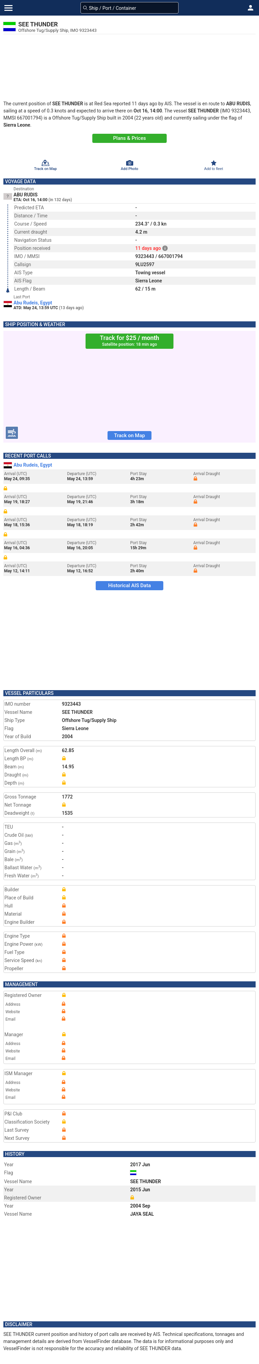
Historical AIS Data (129, 585)
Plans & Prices (129, 138)
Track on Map (129, 435)
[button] (250, 8)
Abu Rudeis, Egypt (33, 302)
